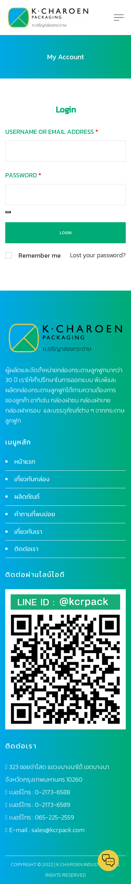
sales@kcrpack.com (58, 830)
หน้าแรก (24, 461)
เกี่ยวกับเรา (28, 531)
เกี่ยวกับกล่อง (32, 479)
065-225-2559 (54, 817)
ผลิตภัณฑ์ (26, 496)
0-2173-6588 (52, 792)
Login (66, 109)
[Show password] (8, 212)
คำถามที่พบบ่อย (34, 514)
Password (23, 175)
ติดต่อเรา (26, 548)
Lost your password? (98, 255)
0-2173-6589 (52, 804)
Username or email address (51, 131)
